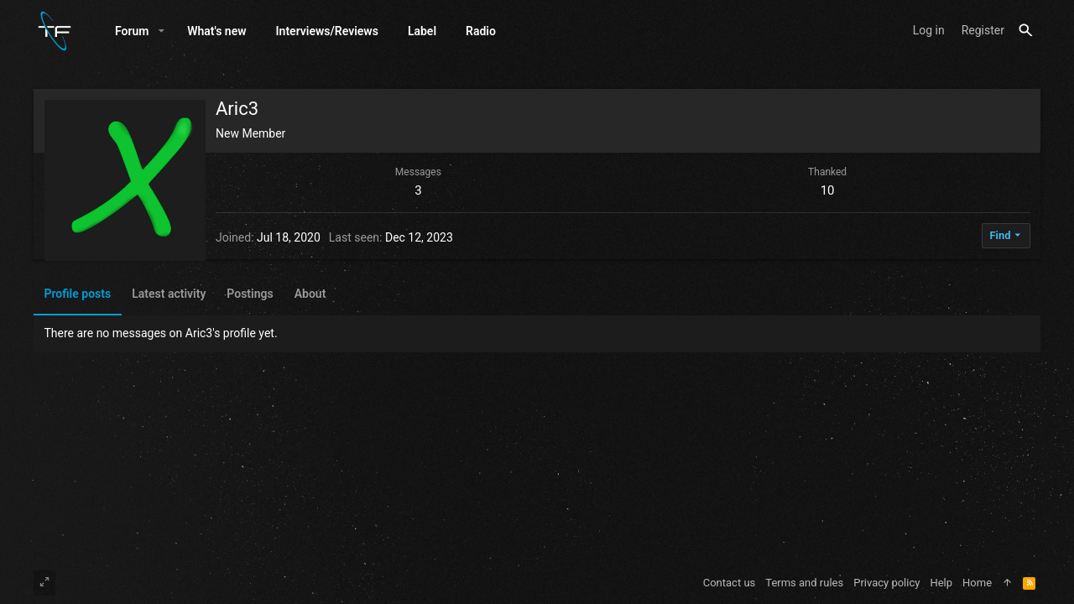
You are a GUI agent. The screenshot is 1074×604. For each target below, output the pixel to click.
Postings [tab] (250, 293)
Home (977, 582)
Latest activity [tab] (169, 293)
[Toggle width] (44, 583)
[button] (161, 31)
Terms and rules (804, 582)
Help (941, 582)
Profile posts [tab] (78, 293)
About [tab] (310, 293)
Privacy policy (886, 582)
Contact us (729, 582)
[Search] (1025, 30)
